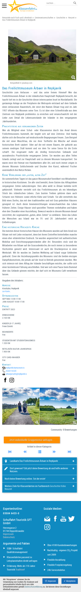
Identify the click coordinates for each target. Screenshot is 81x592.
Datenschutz (9, 537)
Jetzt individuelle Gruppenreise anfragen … (32, 440)
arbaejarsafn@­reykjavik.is (16, 373)
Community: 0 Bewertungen (64, 429)
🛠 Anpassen (50, 581)
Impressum (8, 534)
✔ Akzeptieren (70, 581)
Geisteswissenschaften (44, 17)
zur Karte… (6, 291)
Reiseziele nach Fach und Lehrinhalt (17, 17)
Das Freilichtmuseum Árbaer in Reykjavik (18, 20)
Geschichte (60, 17)
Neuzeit (71, 17)
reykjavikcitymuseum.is (15, 367)
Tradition (20, 569)
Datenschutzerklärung (33, 586)
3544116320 (11, 370)
